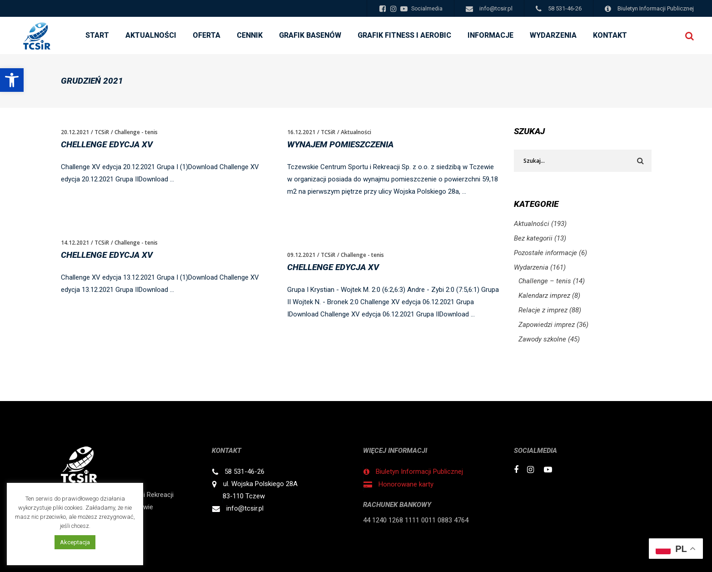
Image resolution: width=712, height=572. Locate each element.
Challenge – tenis (544, 281)
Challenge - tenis (136, 132)
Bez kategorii (533, 238)
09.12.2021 (301, 255)
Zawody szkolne (542, 339)
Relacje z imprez (543, 310)
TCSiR (102, 132)
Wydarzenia (531, 267)
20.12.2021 (75, 132)
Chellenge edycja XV (107, 144)
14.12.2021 (75, 242)
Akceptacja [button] (75, 542)
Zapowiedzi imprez (546, 325)
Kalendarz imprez (544, 295)
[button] (12, 80)
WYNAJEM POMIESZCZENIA (340, 144)
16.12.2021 (301, 132)
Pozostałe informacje (545, 253)
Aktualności (356, 132)
